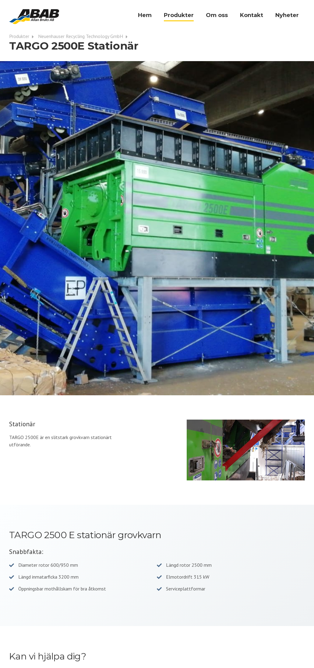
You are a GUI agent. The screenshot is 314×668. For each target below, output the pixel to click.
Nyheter (287, 15)
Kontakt (251, 15)
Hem (145, 15)
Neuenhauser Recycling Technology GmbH (84, 36)
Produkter (179, 15)
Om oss (217, 15)
